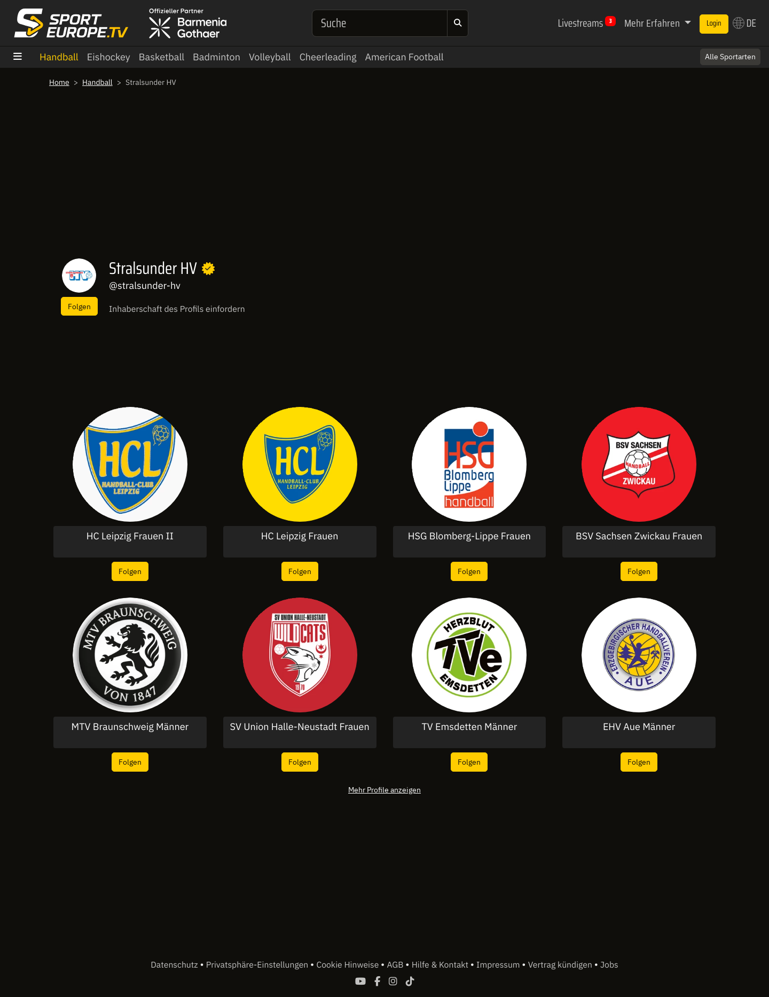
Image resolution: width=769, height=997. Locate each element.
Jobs (609, 965)
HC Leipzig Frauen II (130, 536)
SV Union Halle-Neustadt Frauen (300, 727)
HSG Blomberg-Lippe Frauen (469, 536)
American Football (404, 57)
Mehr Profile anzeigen (384, 789)
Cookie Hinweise (348, 965)
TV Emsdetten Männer (469, 727)
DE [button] (744, 23)
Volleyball (270, 57)
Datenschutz (175, 965)
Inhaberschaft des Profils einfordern (177, 309)
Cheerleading (328, 57)
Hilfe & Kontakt (441, 965)
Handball (59, 57)
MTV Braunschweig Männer (130, 727)
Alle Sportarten (730, 56)
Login (714, 23)
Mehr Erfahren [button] (653, 23)
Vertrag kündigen (561, 965)
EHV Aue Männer (639, 727)
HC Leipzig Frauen (300, 536)
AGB (396, 965)
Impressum (499, 965)
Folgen (79, 306)
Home (59, 82)
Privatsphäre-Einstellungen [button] (258, 965)
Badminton (216, 57)
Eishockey (108, 57)
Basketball (161, 57)
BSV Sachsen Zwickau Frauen (639, 536)
